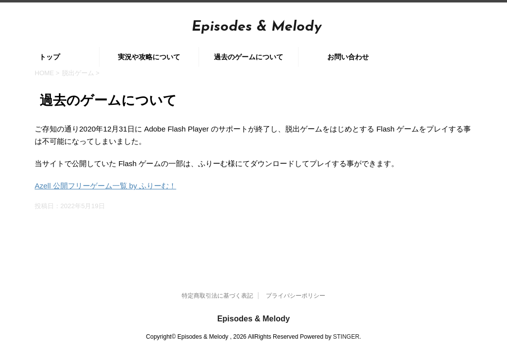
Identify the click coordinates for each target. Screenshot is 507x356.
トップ (49, 57)
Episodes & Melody (257, 27)
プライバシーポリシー (295, 270)
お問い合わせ (348, 57)
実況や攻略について (149, 57)
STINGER (346, 311)
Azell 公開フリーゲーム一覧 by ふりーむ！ (105, 185)
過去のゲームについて (248, 57)
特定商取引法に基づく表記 (217, 270)
